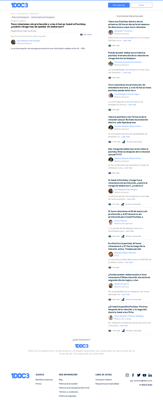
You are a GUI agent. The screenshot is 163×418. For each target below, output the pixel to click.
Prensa (38, 384)
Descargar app (119, 5)
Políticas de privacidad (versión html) (74, 388)
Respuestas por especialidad (107, 384)
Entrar (141, 5)
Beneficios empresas (44, 380)
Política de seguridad (67, 396)
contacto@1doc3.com (141, 381)
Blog (61, 380)
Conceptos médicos (104, 380)
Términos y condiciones (68, 392)
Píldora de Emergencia (20, 17)
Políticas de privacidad (68, 384)
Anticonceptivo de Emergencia (42, 17)
